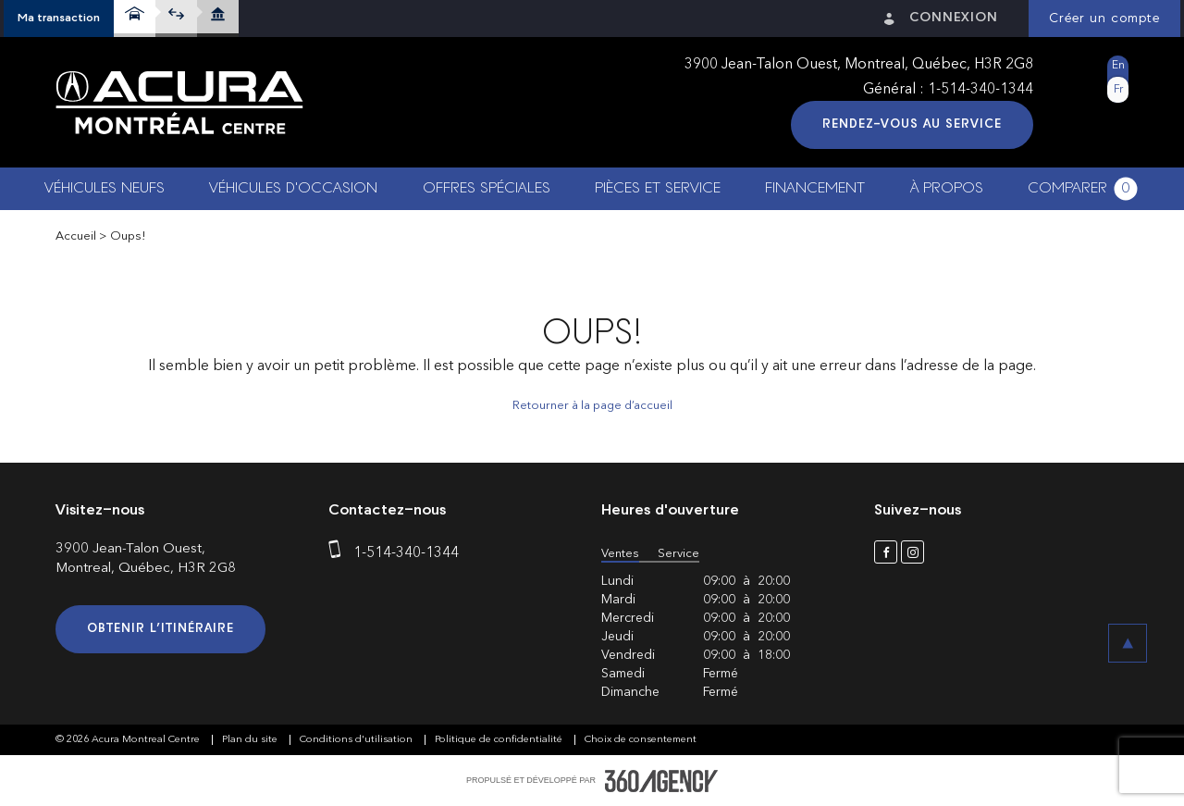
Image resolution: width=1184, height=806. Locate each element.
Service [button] (678, 554)
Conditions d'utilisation (357, 740)
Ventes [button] (620, 554)
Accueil (76, 236)
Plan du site (251, 740)
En (1118, 65)
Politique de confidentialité (500, 740)
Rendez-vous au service (912, 124)
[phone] (338, 553)
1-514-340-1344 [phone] (980, 89)
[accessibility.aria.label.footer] (661, 781)
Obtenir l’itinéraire (160, 629)
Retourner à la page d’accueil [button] (592, 406)
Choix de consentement (641, 740)
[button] (59, 18)
